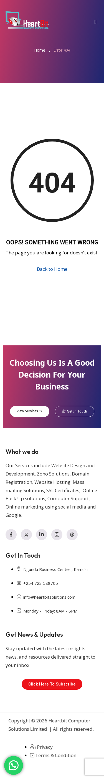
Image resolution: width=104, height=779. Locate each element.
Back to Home (52, 269)
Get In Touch (74, 411)
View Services (29, 411)
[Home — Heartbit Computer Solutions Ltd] (27, 20)
